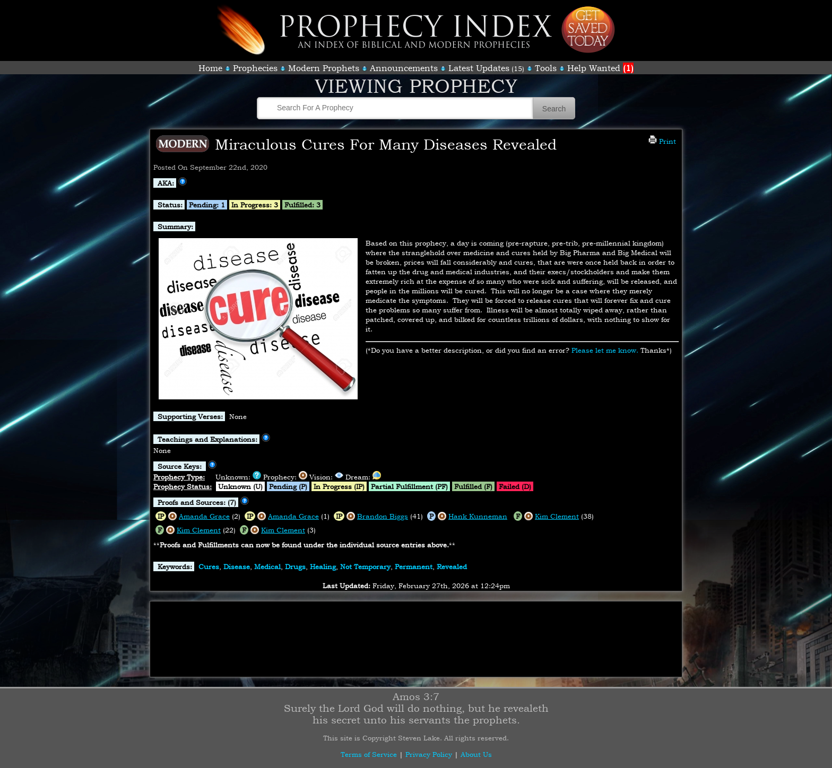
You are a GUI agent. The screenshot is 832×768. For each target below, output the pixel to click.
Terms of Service (369, 754)
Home (210, 68)
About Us (476, 754)
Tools (546, 68)
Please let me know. (604, 350)
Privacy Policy (428, 754)
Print (662, 141)
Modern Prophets (323, 68)
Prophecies (255, 68)
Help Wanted (600, 68)
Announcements (404, 68)
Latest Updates (478, 68)
